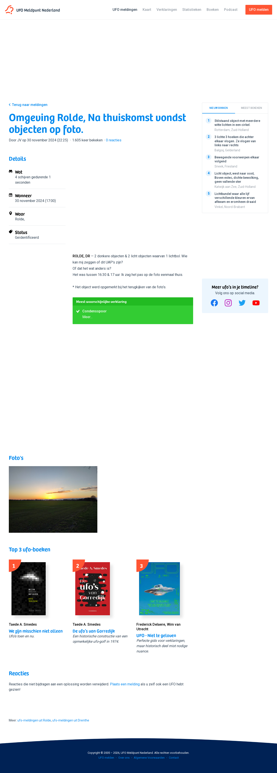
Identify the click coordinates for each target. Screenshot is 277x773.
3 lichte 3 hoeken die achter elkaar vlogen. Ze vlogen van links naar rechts (235, 141)
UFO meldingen (125, 10)
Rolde (19, 219)
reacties (113, 140)
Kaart (147, 10)
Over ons (124, 757)
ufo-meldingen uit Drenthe (70, 720)
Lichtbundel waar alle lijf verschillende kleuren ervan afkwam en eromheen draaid (235, 197)
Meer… (87, 317)
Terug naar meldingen (29, 105)
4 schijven (22, 177)
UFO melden (106, 757)
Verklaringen (166, 10)
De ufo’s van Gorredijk (94, 630)
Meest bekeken (251, 108)
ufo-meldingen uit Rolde (34, 720)
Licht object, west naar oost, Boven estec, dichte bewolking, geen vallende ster (237, 177)
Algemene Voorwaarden (149, 757)
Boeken (213, 10)
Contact (174, 757)
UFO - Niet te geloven (156, 635)
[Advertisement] (138, 65)
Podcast (230, 10)
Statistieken (191, 10)
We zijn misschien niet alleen (36, 630)
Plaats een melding (125, 684)
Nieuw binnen (218, 108)
